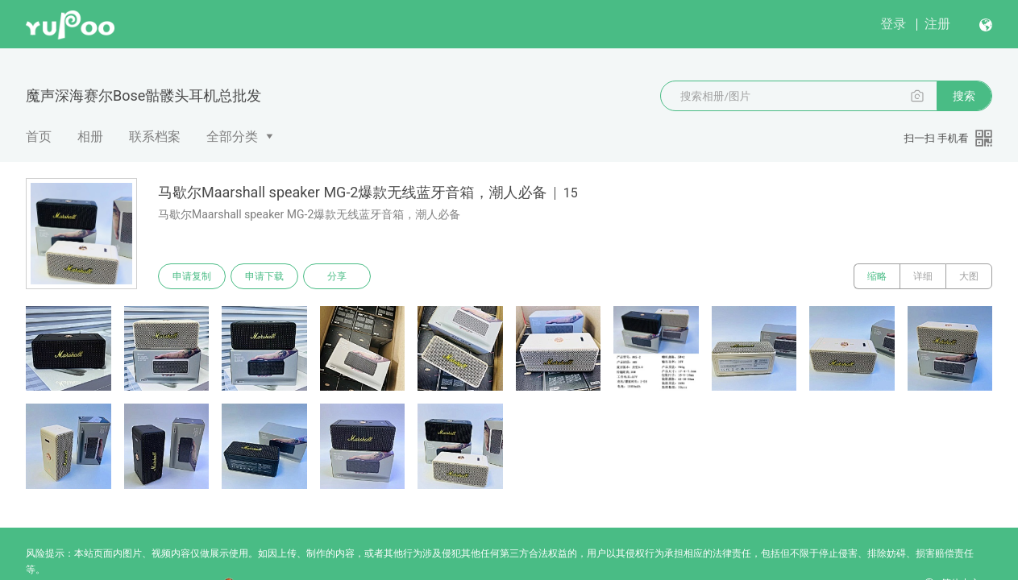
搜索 (964, 95)
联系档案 (155, 136)
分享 (337, 276)
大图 (969, 276)
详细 (923, 276)
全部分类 (232, 136)
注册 (937, 23)
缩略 (877, 276)
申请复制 (191, 276)
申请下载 (264, 276)
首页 (39, 136)
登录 (893, 23)
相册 (90, 136)
